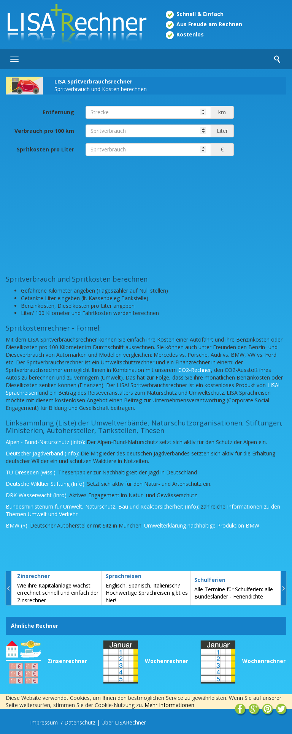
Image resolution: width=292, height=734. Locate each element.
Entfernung (58, 112)
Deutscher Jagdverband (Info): (42, 453)
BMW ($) (16, 525)
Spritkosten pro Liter (45, 149)
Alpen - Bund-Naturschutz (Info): (45, 442)
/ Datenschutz (78, 722)
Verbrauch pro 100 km (44, 130)
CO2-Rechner (194, 369)
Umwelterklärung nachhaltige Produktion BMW (201, 525)
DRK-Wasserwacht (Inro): (37, 495)
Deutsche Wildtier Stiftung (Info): (46, 483)
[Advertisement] (146, 215)
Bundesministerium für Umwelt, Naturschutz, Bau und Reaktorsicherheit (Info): (102, 506)
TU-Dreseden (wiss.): (31, 472)
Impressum (44, 722)
